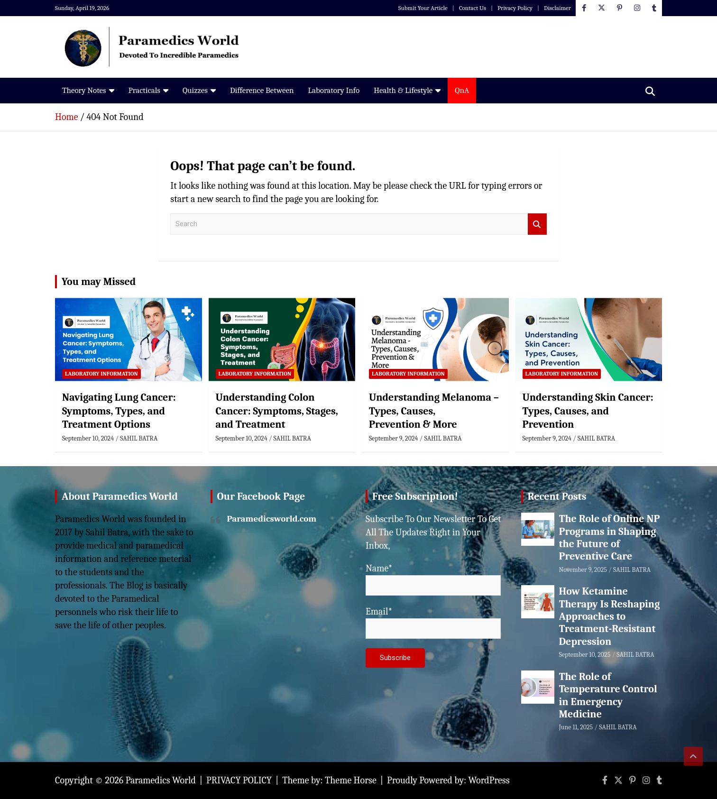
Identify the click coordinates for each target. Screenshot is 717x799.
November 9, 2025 (583, 570)
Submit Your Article (423, 7)
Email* (433, 622)
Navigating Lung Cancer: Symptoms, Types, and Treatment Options (119, 411)
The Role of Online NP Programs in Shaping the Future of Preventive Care (609, 537)
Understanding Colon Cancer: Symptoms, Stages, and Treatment (277, 411)
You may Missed (99, 282)
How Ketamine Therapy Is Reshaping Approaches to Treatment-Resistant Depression (609, 616)
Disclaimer (557, 7)
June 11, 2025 (576, 727)
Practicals (144, 90)
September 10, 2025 (585, 655)
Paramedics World (161, 780)
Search (537, 224)
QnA (462, 90)
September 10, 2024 (88, 438)
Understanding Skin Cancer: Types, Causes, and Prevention (588, 411)
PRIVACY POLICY (239, 780)
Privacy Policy (515, 7)
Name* (433, 579)
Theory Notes (84, 90)
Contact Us (472, 7)
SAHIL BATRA (138, 438)
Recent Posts (557, 496)
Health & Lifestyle (403, 90)
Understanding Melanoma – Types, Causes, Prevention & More (434, 411)
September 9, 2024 (393, 438)
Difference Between (262, 90)
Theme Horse (351, 780)
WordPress (489, 780)
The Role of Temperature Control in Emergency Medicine (608, 695)
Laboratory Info (333, 90)
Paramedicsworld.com (272, 519)
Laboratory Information (101, 373)
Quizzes (195, 90)
